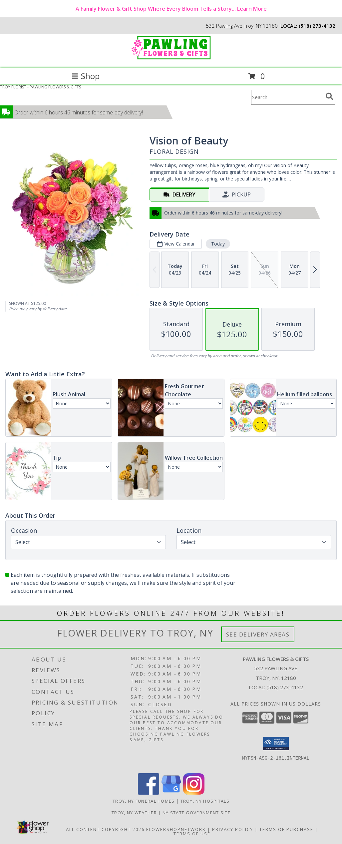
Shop (86, 75)
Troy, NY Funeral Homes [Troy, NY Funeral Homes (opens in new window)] (144, 801)
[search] (329, 96)
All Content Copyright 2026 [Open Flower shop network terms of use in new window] (105, 829)
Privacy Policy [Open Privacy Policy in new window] (232, 829)
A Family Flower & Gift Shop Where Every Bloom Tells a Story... (171, 8)
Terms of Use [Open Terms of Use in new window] (191, 834)
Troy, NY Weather (134, 813)
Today (218, 244)
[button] (276, 743)
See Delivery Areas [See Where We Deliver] (258, 634)
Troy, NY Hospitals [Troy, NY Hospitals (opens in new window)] (204, 801)
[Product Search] (287, 97)
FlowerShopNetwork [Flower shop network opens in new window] (176, 829)
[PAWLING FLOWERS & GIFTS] (171, 58)
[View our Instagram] (193, 793)
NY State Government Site (196, 813)
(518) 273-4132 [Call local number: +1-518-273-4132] (317, 25)
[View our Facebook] (148, 793)
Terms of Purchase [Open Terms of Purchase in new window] (286, 829)
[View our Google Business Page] (171, 793)
